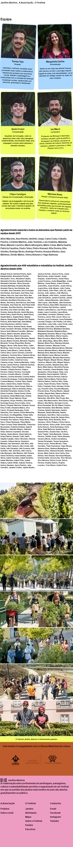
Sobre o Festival (33, 820)
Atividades (31, 812)
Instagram (55, 816)
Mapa (28, 816)
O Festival (40, 2)
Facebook (55, 812)
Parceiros (30, 829)
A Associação (26, 2)
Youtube (54, 820)
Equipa (29, 825)
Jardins (29, 808)
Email (53, 808)
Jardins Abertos (8, 2)
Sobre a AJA (6, 812)
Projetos (4, 808)
